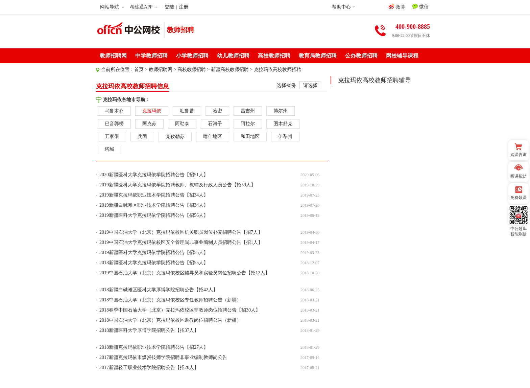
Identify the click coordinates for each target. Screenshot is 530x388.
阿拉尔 (248, 123)
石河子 (215, 123)
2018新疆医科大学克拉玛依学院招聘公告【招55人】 (153, 262)
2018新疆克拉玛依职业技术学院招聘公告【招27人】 (153, 347)
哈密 (217, 110)
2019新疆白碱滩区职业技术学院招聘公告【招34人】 (153, 205)
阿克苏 (149, 123)
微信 (420, 6)
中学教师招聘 (151, 56)
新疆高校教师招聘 (230, 69)
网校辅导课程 (402, 56)
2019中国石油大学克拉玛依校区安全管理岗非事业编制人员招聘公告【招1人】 (181, 242)
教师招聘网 (113, 56)
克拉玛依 (151, 110)
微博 (397, 6)
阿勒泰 (182, 123)
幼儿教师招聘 (233, 56)
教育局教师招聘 (318, 56)
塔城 (109, 149)
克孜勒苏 (175, 136)
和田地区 (250, 136)
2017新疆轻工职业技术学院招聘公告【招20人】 (149, 367)
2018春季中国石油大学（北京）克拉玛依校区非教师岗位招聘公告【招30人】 (179, 310)
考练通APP (144, 6)
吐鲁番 (187, 110)
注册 (183, 6)
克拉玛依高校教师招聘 (277, 69)
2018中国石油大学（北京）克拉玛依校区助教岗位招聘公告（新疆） (170, 320)
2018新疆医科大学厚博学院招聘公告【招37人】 (149, 330)
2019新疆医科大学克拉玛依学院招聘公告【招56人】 (153, 215)
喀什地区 (212, 136)
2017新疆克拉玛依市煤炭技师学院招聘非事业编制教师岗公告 (163, 357)
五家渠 (112, 136)
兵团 (142, 136)
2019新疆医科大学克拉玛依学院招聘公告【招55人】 (153, 252)
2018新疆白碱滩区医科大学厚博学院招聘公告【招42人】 (158, 289)
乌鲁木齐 (114, 110)
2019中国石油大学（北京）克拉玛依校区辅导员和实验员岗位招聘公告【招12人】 (184, 272)
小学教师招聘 (192, 56)
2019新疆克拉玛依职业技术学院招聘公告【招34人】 (153, 195)
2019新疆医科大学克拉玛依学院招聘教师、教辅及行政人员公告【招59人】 (177, 184)
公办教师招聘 (361, 56)
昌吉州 (248, 110)
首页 (139, 69)
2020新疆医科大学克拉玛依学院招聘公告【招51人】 (153, 174)
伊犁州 (285, 136)
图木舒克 (282, 123)
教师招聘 (180, 29)
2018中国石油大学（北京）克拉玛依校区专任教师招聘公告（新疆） (170, 299)
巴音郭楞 (114, 123)
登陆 (169, 6)
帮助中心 (341, 6)
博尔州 (280, 110)
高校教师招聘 (274, 56)
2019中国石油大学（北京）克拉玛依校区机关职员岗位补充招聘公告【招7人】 (181, 232)
